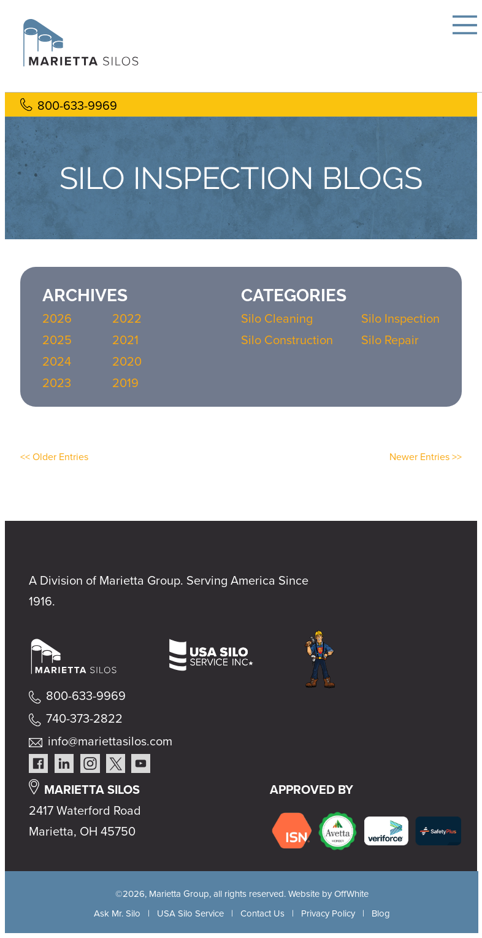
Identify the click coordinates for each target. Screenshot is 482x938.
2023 (56, 383)
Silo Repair (390, 340)
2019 (125, 383)
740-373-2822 (84, 718)
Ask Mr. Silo (117, 913)
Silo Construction (287, 340)
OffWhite (351, 894)
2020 (127, 361)
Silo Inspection (400, 318)
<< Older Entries (54, 457)
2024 (56, 361)
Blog (381, 913)
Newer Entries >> (425, 457)
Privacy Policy (328, 913)
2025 (57, 340)
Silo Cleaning (277, 318)
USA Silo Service (190, 913)
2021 (125, 340)
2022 (127, 318)
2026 (57, 318)
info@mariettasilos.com (110, 741)
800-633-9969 (77, 105)
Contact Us (262, 913)
